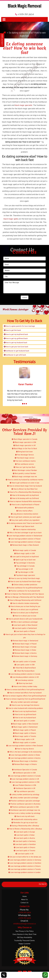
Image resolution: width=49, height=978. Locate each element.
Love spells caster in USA (25, 665)
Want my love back (24, 683)
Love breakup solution (24, 680)
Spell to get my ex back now (25, 560)
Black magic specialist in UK (24, 445)
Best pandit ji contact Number (24, 473)
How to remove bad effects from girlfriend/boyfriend (24, 689)
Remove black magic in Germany (24, 656)
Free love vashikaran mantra (24, 461)
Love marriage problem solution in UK (24, 779)
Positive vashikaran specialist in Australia (24, 804)
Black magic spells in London (24, 742)
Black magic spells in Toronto (24, 736)
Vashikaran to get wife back (15, 355)
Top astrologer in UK (24, 569)
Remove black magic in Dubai (24, 650)
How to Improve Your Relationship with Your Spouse (24, 594)
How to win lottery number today (24, 686)
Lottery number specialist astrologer (24, 798)
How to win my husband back (24, 717)
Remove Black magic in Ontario (24, 764)
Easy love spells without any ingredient (24, 520)
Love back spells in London (24, 721)
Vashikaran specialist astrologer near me (24, 810)
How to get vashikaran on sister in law (24, 483)
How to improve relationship (24, 529)
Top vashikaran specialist (24, 791)
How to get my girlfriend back (16, 338)
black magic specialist (23, 105)
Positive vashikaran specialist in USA (24, 807)
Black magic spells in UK (24, 739)
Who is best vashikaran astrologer (24, 622)
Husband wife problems (24, 508)
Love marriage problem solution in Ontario (24, 866)
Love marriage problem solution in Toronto (24, 869)
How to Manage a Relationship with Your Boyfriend (24, 597)
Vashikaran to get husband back (16, 351)
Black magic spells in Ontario (24, 733)
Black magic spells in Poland (24, 730)
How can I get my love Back (24, 467)
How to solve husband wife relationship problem (24, 708)
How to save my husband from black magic (24, 581)
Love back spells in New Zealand (24, 625)
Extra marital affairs (24, 511)
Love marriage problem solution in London (24, 872)
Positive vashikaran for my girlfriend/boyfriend (24, 588)
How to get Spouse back (24, 526)
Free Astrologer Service (24, 455)
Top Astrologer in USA (24, 572)
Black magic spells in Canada (24, 550)
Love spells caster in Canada (24, 661)
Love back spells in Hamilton (24, 844)
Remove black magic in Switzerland (24, 641)
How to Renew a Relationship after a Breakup (24, 829)
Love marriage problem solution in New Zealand (24, 746)
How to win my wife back (24, 816)
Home (24, 896)
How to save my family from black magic (24, 578)
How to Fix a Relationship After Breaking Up (24, 492)
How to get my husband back (15, 342)
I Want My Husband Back (24, 671)
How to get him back (12, 330)
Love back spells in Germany (24, 841)
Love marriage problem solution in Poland (24, 539)
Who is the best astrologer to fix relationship (24, 752)
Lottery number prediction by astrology (24, 794)
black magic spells (11, 219)
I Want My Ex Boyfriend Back (24, 668)
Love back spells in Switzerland (24, 628)
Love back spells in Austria (24, 838)
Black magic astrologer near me (24, 476)
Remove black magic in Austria (25, 653)
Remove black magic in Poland (24, 644)
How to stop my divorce (24, 749)
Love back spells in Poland (24, 631)
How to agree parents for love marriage (19, 326)
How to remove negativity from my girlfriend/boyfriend (24, 699)
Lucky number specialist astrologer (24, 702)
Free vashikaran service (24, 464)
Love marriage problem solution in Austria (24, 758)
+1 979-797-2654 (2, 40)
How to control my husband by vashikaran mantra (24, 480)
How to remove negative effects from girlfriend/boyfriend (24, 696)
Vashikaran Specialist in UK (24, 788)
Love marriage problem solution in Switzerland (24, 536)
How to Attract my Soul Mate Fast (24, 489)
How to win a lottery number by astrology (24, 813)
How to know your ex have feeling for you (24, 606)
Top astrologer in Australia (24, 563)
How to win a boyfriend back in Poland (24, 504)
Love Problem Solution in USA (24, 785)
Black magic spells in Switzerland (24, 727)
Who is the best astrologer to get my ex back (24, 532)
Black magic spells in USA (24, 553)
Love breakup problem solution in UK (25, 677)
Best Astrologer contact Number (24, 470)
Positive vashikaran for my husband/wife (24, 591)
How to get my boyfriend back (16, 334)
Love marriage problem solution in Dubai (24, 755)
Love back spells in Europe (24, 832)
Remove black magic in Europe (24, 647)
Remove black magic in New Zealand (24, 545)
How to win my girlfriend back (24, 714)
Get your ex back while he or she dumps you (24, 857)
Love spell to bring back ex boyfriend (25, 556)
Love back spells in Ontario (24, 847)
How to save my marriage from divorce (24, 705)
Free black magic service (24, 458)
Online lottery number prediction (24, 585)
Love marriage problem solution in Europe (24, 542)
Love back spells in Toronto (24, 850)
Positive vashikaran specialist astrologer (24, 801)
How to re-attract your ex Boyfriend (24, 613)
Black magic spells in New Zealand (24, 724)
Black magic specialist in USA (24, 442)
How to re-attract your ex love (24, 616)
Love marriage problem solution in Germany (24, 860)
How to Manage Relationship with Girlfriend (24, 600)
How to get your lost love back (16, 347)
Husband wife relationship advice (24, 819)
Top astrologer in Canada (25, 566)
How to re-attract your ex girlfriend (24, 609)
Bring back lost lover (24, 452)
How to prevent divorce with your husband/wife (24, 619)
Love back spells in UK (24, 854)
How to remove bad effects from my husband (24, 693)
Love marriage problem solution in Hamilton (24, 863)
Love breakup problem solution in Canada (24, 674)
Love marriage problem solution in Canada (24, 776)
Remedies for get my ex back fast (24, 822)
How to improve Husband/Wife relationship (24, 501)
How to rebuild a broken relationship (24, 603)
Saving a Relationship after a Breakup (24, 826)
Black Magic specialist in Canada (24, 439)
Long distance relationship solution (24, 514)
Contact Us (24, 903)
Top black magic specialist (24, 575)
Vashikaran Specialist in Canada (24, 770)
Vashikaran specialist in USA (24, 773)
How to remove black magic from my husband (24, 486)
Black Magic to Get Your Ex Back (24, 448)
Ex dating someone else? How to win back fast (24, 48)
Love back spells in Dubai (24, 835)
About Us (24, 899)
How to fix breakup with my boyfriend (24, 495)
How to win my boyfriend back (24, 711)
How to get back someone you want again (24, 517)
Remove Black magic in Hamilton (24, 761)
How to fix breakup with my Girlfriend (24, 498)
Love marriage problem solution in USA (24, 782)
